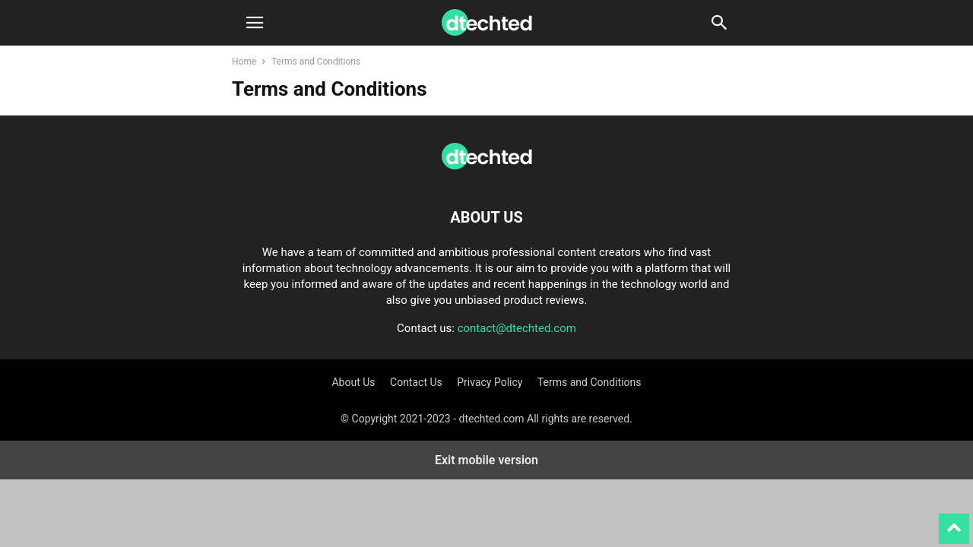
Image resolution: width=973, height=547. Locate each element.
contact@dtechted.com (517, 328)
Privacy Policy (489, 382)
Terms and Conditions (589, 382)
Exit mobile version (486, 460)
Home (244, 61)
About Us (353, 382)
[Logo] (486, 171)
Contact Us (416, 382)
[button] (254, 23)
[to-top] (954, 522)
